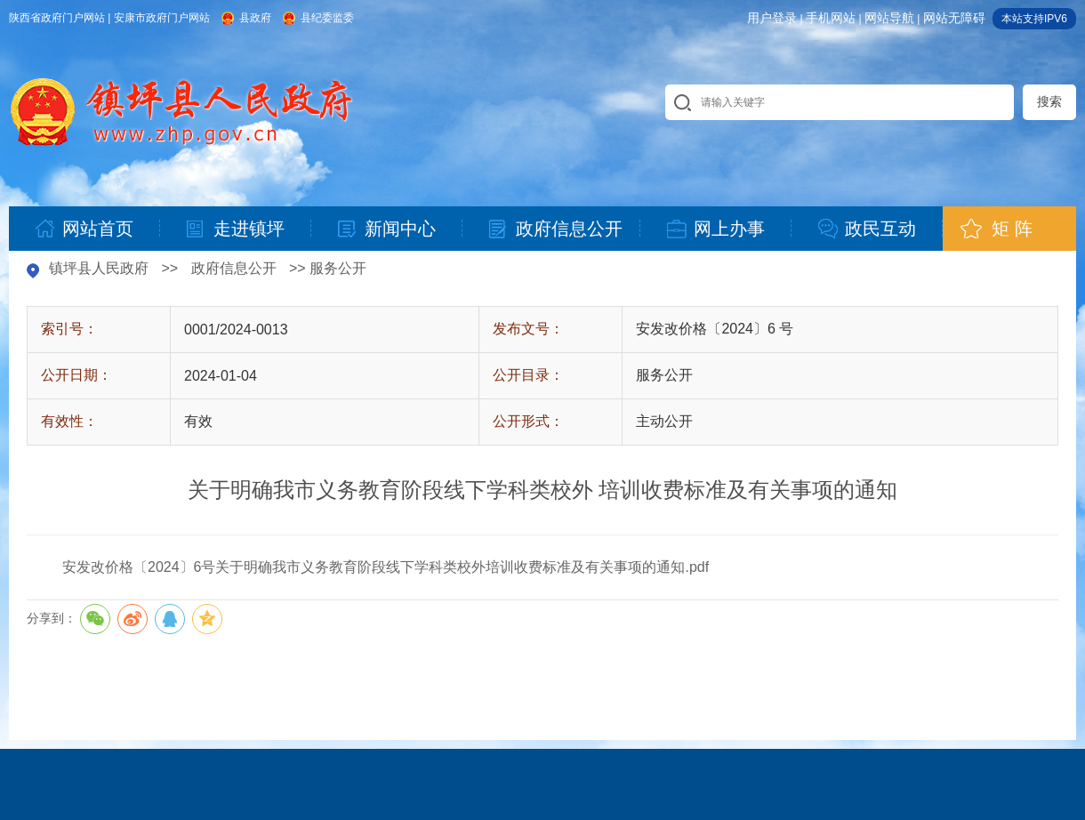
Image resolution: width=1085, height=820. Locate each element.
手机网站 (831, 18)
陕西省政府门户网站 (57, 18)
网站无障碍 (954, 18)
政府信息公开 (234, 268)
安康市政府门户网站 (162, 18)
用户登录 (772, 18)
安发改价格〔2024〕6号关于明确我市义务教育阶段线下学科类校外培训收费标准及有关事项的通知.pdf (385, 567)
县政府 (255, 18)
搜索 (1049, 101)
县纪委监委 (327, 18)
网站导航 (889, 18)
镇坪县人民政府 (99, 268)
